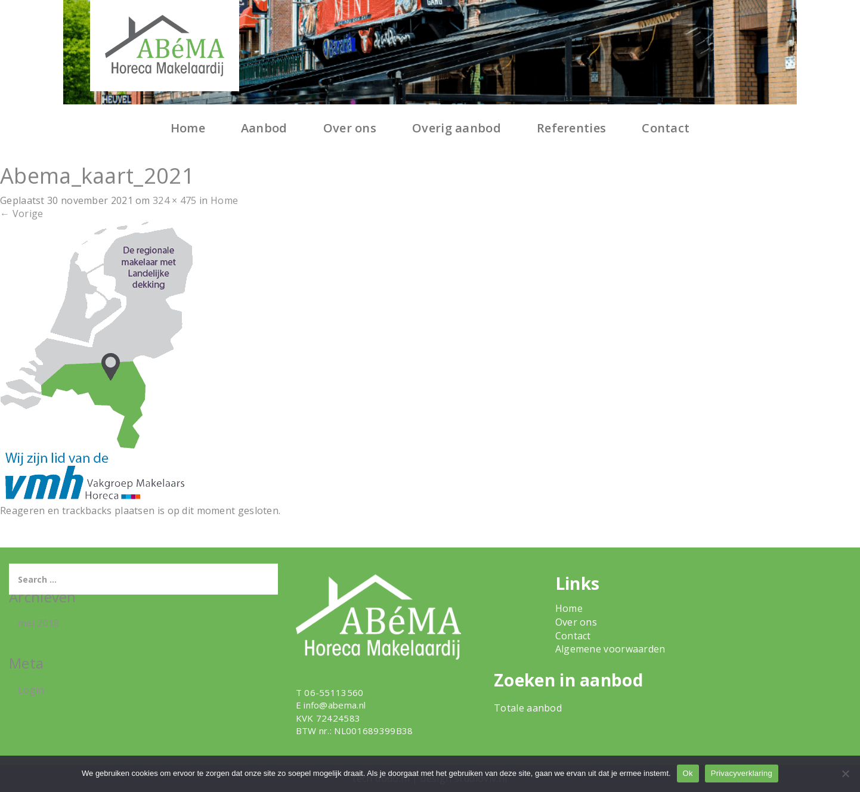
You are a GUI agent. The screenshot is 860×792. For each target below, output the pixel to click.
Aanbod (264, 128)
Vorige (21, 213)
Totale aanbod (528, 707)
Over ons (349, 128)
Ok (688, 773)
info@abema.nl (335, 705)
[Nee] (845, 773)
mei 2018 (38, 623)
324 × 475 (175, 200)
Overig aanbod (456, 128)
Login (31, 690)
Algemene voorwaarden (610, 648)
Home (188, 128)
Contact (665, 128)
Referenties (571, 128)
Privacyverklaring (741, 773)
